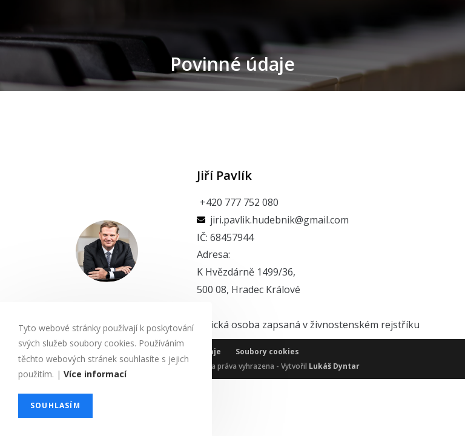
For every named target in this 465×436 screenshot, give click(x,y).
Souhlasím (55, 405)
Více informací (95, 374)
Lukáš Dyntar (334, 423)
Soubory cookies (267, 408)
